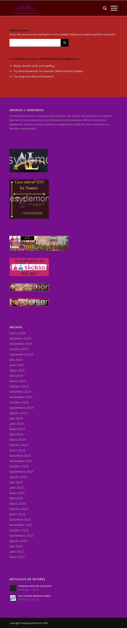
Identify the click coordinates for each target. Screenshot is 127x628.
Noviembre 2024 (20, 397)
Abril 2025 (16, 376)
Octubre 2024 (19, 402)
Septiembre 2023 (21, 471)
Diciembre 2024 (20, 392)
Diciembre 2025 (20, 338)
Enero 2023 (17, 514)
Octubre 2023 (19, 466)
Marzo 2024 (17, 439)
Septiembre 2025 (21, 354)
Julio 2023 (16, 482)
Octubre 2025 (19, 349)
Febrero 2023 (18, 509)
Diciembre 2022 (20, 519)
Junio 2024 (16, 424)
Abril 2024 (16, 434)
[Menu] (112, 8)
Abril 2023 (16, 498)
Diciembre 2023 (20, 455)
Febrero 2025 (18, 386)
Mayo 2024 (17, 429)
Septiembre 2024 (21, 408)
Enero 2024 (17, 450)
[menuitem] (103, 8)
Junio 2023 (16, 487)
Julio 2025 (16, 360)
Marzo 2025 (17, 381)
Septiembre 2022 (21, 535)
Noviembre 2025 (20, 344)
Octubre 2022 (19, 530)
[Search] (103, 8)
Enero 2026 (17, 333)
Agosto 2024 (18, 413)
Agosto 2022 (18, 541)
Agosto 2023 (18, 477)
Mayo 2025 (17, 370)
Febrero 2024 (18, 445)
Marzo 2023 (17, 503)
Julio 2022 (16, 546)
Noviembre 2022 (20, 525)
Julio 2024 (16, 418)
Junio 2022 (16, 551)
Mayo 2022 (17, 557)
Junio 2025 (16, 365)
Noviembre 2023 (20, 461)
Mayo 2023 (17, 493)
